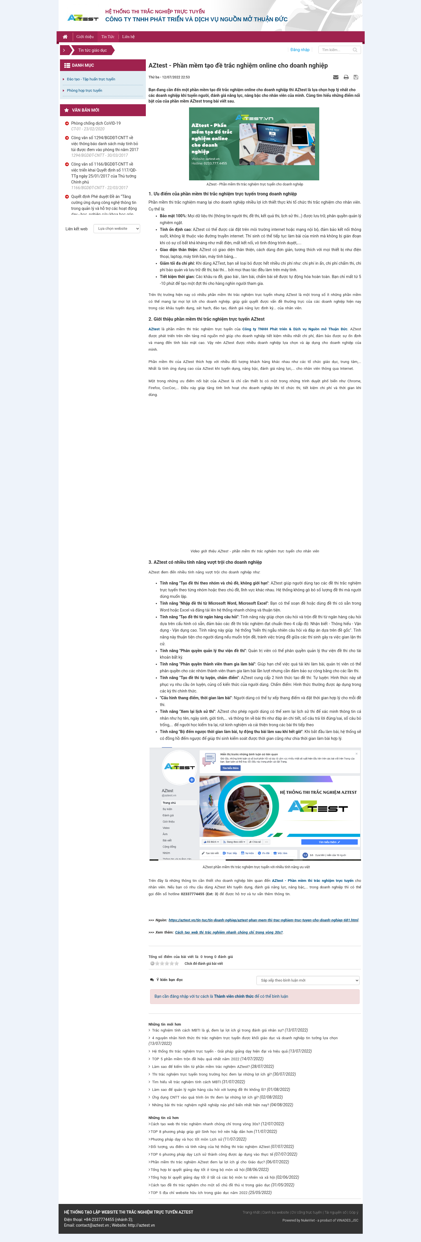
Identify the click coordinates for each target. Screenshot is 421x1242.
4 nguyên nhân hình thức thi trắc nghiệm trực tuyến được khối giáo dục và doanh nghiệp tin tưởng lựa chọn (245, 1038)
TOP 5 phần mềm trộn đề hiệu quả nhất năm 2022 (195, 1059)
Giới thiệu (85, 37)
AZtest (154, 329)
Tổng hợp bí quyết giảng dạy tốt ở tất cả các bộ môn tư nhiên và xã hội (213, 1177)
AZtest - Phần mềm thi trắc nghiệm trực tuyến (312, 880)
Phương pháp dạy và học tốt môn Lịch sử (186, 1139)
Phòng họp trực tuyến (84, 90)
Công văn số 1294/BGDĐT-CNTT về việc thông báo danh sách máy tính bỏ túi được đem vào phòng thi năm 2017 (105, 143)
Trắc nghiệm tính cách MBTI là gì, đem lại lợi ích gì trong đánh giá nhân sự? (218, 1030)
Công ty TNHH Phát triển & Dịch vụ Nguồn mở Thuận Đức (294, 329)
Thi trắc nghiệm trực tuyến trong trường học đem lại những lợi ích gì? (212, 1074)
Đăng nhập (300, 49)
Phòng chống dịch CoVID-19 (96, 123)
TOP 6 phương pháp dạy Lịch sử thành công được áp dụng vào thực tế (212, 1154)
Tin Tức (108, 37)
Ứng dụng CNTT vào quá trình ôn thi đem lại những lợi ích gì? (205, 1097)
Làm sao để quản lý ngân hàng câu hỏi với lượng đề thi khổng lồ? (209, 1089)
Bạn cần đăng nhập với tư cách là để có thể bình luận (221, 996)
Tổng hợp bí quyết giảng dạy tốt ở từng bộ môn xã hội (197, 1170)
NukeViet (308, 1220)
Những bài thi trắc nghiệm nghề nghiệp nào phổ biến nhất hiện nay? (210, 1105)
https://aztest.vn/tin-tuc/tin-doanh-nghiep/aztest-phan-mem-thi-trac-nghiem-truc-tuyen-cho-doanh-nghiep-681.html (263, 920)
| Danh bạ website (275, 1212)
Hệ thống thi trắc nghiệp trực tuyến (155, 11)
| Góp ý (352, 1212)
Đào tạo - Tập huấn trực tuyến (91, 79)
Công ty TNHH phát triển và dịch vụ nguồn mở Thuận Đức (196, 19)
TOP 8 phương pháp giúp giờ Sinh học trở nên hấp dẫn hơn (202, 1132)
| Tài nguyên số (335, 1212)
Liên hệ (128, 37)
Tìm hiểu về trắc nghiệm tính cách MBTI (186, 1082)
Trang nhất (251, 1212)
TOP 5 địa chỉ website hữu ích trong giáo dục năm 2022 (199, 1193)
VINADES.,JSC (347, 1220)
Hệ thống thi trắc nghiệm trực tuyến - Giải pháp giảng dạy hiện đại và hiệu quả (220, 1051)
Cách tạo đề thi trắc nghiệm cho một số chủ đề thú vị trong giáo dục (210, 1185)
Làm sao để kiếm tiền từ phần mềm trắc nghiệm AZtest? (201, 1066)
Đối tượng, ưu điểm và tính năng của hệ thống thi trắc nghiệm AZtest (210, 1147)
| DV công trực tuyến (306, 1212)
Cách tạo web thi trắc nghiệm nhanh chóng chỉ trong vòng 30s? (229, 932)
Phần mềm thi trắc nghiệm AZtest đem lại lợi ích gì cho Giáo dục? (208, 1162)
